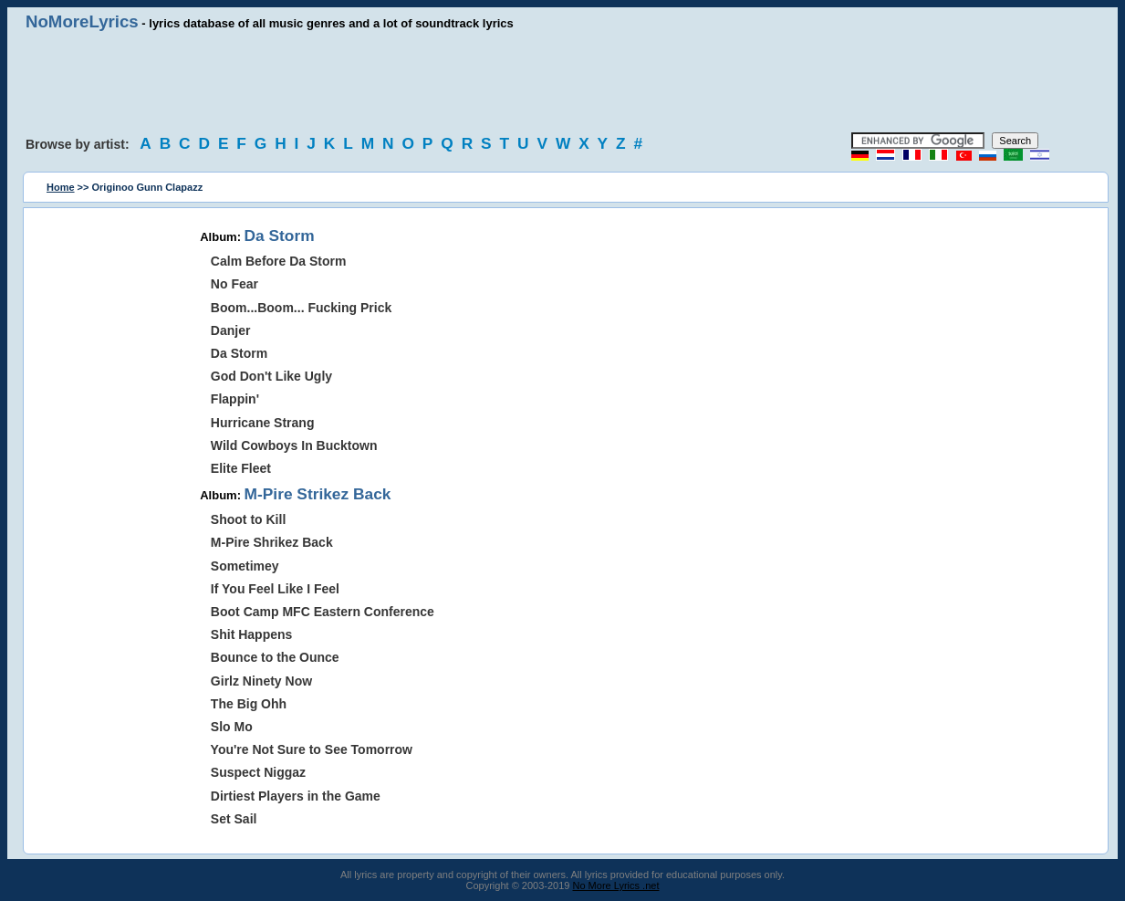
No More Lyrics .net (616, 885)
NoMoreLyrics (82, 21)
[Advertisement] (563, 82)
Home (61, 187)
